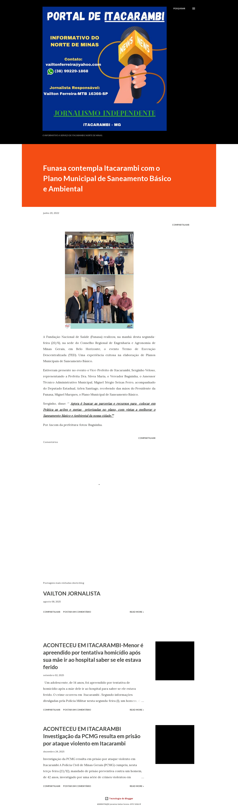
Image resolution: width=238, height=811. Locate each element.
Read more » (137, 611)
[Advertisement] (94, 543)
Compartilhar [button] (180, 224)
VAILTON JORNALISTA (71, 593)
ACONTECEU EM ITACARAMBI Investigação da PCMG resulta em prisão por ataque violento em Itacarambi (91, 736)
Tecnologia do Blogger (119, 798)
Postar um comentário (77, 611)
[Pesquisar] (179, 8)
